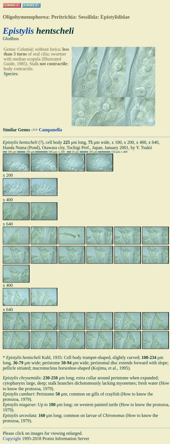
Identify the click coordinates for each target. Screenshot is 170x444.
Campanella (50, 129)
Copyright (12, 438)
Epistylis (18, 31)
